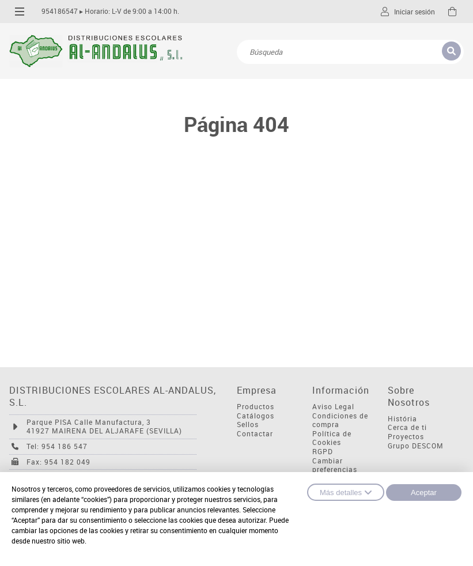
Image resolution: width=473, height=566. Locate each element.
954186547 (59, 11)
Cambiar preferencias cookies (334, 469)
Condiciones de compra (340, 420)
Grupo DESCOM (416, 446)
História (402, 418)
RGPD (322, 451)
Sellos (248, 424)
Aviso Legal (333, 406)
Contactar (255, 433)
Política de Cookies (331, 438)
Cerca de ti (407, 427)
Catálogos (255, 416)
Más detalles (346, 492)
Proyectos (406, 436)
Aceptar (424, 492)
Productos (255, 406)
